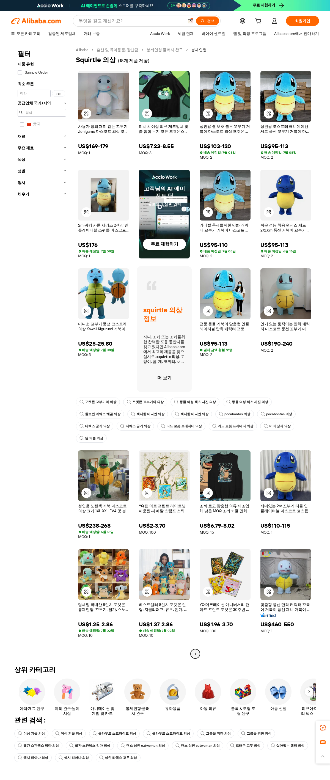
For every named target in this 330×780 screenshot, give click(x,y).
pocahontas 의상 (234, 414)
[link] (323, 728)
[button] (190, 21)
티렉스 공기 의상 (94, 426)
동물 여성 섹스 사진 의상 (195, 402)
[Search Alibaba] (131, 21)
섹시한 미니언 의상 (147, 414)
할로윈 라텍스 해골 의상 (99, 414)
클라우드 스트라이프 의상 (114, 733)
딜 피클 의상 (91, 438)
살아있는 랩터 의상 (287, 745)
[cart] (259, 22)
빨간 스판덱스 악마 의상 (38, 745)
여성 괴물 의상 (31, 733)
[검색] (207, 20)
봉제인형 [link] (199, 50)
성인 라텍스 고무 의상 (118, 758)
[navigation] (41, 352)
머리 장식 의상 (277, 426)
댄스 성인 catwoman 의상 (143, 745)
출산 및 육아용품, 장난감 (117, 50)
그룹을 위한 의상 (215, 733)
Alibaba (82, 50)
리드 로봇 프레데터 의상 (181, 426)
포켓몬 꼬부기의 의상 (97, 402)
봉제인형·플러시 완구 (165, 50)
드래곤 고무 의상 (245, 745)
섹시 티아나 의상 (33, 758)
